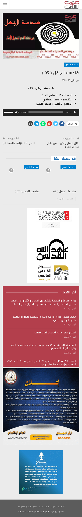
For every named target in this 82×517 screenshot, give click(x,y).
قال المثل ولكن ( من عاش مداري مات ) (63, 145)
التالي (60, 199)
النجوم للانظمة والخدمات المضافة (33, 512)
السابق (70, 199)
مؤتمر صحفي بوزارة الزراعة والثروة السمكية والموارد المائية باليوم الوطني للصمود (44, 318)
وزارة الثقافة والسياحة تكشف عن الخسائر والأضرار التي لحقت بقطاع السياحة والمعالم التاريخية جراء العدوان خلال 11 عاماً (43, 302)
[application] (41, 112)
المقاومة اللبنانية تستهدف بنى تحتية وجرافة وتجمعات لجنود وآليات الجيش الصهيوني (43, 347)
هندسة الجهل (71, 65)
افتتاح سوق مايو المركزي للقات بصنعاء (54, 332)
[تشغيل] (75, 112)
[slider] (45, 112)
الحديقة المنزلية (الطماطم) (19, 143)
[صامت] (17, 112)
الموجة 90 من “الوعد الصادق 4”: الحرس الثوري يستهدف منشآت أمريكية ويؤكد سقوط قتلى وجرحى (41, 363)
